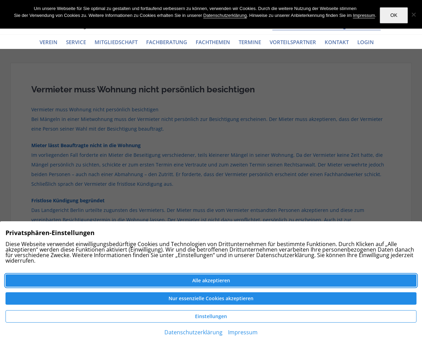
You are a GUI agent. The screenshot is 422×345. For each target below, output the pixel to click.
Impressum (364, 15)
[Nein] (413, 14)
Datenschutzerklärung (225, 15)
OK (393, 15)
